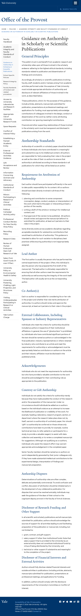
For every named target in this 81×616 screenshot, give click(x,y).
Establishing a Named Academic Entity (9, 142)
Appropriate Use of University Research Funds (9, 118)
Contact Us (37, 611)
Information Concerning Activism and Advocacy (8, 176)
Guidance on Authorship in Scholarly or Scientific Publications (8, 67)
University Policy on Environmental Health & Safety (9, 272)
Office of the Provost (25, 19)
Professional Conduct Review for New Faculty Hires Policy (10, 223)
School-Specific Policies (8, 76)
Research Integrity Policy (9, 83)
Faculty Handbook (7, 40)
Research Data (9, 239)
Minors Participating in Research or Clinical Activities (9, 200)
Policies (12, 29)
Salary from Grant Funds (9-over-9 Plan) (9, 260)
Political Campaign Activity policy (9, 212)
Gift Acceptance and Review (10, 165)
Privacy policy (35, 602)
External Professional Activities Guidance (8, 154)
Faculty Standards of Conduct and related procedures (9, 91)
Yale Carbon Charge (8, 316)
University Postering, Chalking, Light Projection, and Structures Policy (9, 286)
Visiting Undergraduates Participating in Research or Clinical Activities (10, 303)
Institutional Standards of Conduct (8, 187)
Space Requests (9, 126)
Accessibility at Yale (22, 602)
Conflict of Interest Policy (9, 132)
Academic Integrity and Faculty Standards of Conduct (43, 29)
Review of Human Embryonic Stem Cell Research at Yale (10, 248)
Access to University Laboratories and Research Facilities (8, 104)
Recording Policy (7, 232)
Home (4, 29)
